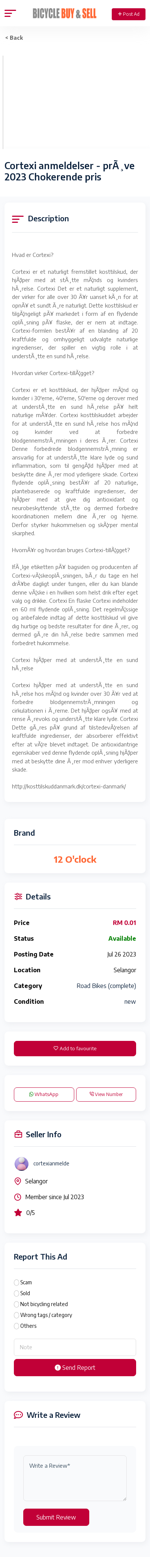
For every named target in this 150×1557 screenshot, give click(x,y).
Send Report (75, 1367)
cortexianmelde (51, 1163)
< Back (14, 38)
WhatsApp (43, 1094)
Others (28, 1326)
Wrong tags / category (46, 1315)
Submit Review (56, 1517)
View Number (106, 1094)
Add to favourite (75, 1048)
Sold (25, 1293)
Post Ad (129, 14)
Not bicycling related (44, 1304)
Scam (26, 1282)
